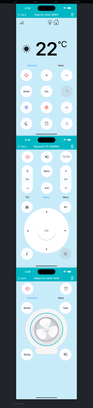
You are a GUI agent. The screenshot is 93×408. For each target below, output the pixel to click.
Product (35, 1)
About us (77, 1)
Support (56, 1)
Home (15, 1)
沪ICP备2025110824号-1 (19, 403)
